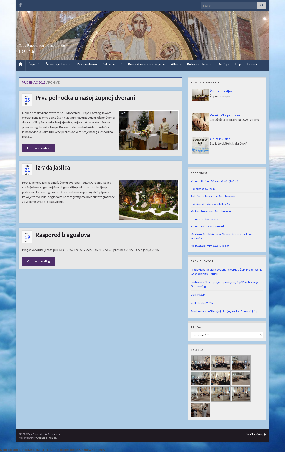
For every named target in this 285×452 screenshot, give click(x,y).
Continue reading (38, 148)
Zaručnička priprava (225, 115)
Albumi (176, 64)
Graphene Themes (46, 437)
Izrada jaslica (52, 167)
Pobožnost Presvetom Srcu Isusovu (213, 196)
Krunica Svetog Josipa (204, 219)
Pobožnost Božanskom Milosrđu (210, 203)
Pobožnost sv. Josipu (203, 188)
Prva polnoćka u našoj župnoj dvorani (85, 97)
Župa (33, 64)
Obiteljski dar (220, 138)
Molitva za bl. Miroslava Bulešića (210, 245)
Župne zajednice (58, 64)
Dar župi (223, 64)
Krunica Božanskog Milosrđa (208, 226)
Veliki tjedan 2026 (202, 303)
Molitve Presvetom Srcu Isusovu (211, 211)
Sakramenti (112, 64)
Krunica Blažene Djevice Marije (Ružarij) (214, 181)
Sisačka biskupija (256, 434)
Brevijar (252, 64)
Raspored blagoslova (62, 234)
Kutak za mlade (199, 64)
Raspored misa (87, 64)
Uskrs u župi (198, 294)
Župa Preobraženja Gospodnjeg (58, 44)
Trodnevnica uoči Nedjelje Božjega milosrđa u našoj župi (224, 311)
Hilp (238, 64)
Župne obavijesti (222, 91)
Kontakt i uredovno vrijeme (146, 64)
